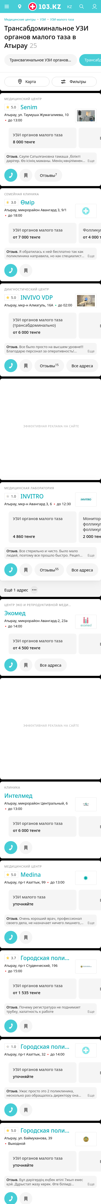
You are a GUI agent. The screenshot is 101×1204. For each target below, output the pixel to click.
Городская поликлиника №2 (46, 1046)
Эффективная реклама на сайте (51, 426)
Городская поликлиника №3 (46, 1130)
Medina (30, 874)
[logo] (45, 6)
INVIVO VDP (36, 297)
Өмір (27, 202)
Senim (28, 107)
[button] (6, 6)
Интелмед (18, 795)
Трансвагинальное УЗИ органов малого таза (43, 59)
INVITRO (32, 496)
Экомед (15, 613)
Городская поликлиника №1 (46, 958)
